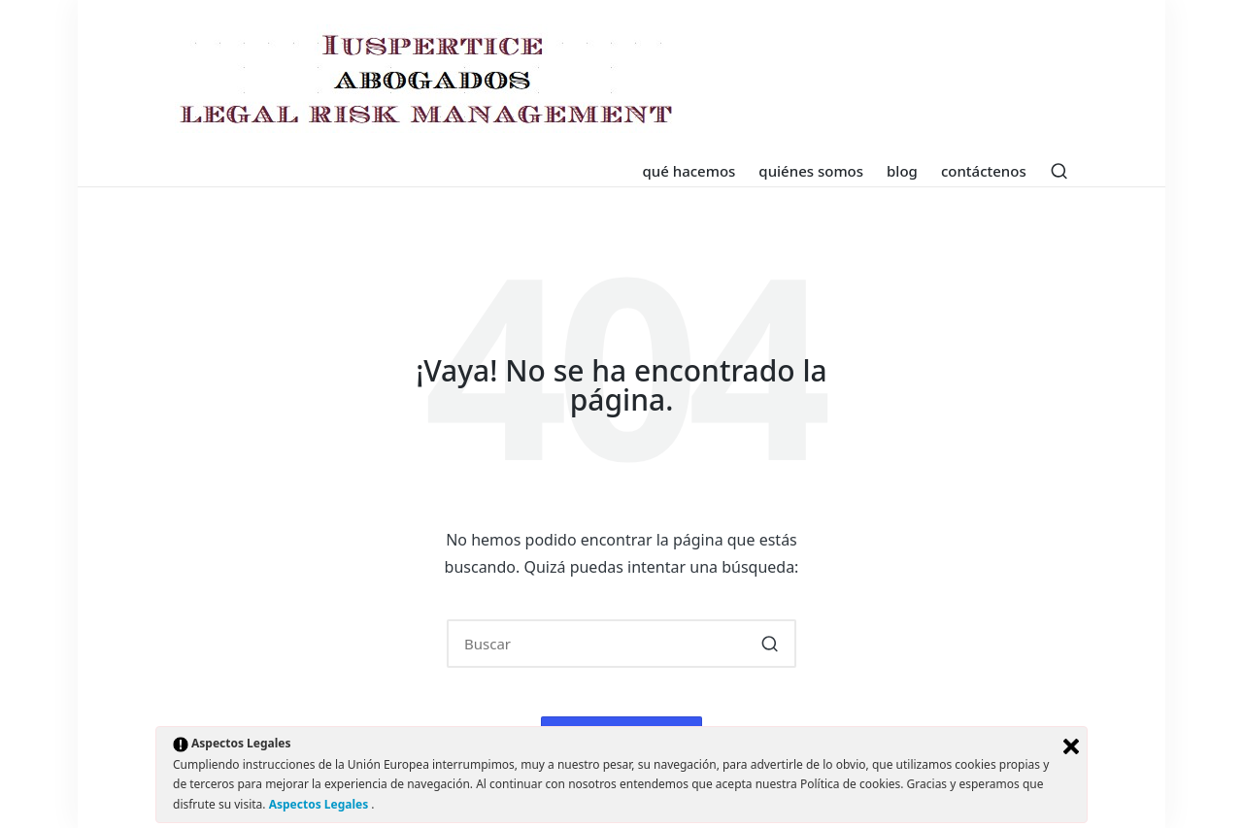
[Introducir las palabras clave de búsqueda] (621, 643)
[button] (769, 643)
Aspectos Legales (320, 804)
